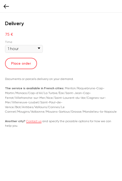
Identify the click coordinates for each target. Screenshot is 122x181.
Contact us (34, 121)
